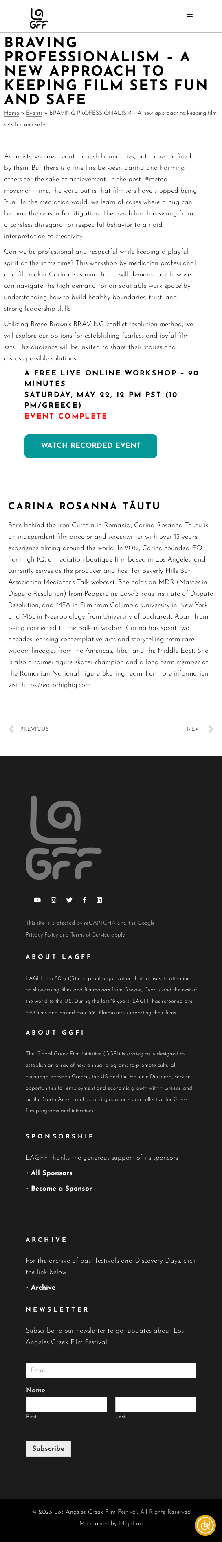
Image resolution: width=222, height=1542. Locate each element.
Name (35, 1390)
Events (34, 113)
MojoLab (131, 1524)
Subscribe (48, 1448)
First (31, 1416)
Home (11, 113)
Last (120, 1416)
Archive (43, 1287)
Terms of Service (90, 935)
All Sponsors (52, 1173)
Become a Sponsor (61, 1188)
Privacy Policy (42, 935)
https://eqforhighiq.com (56, 685)
